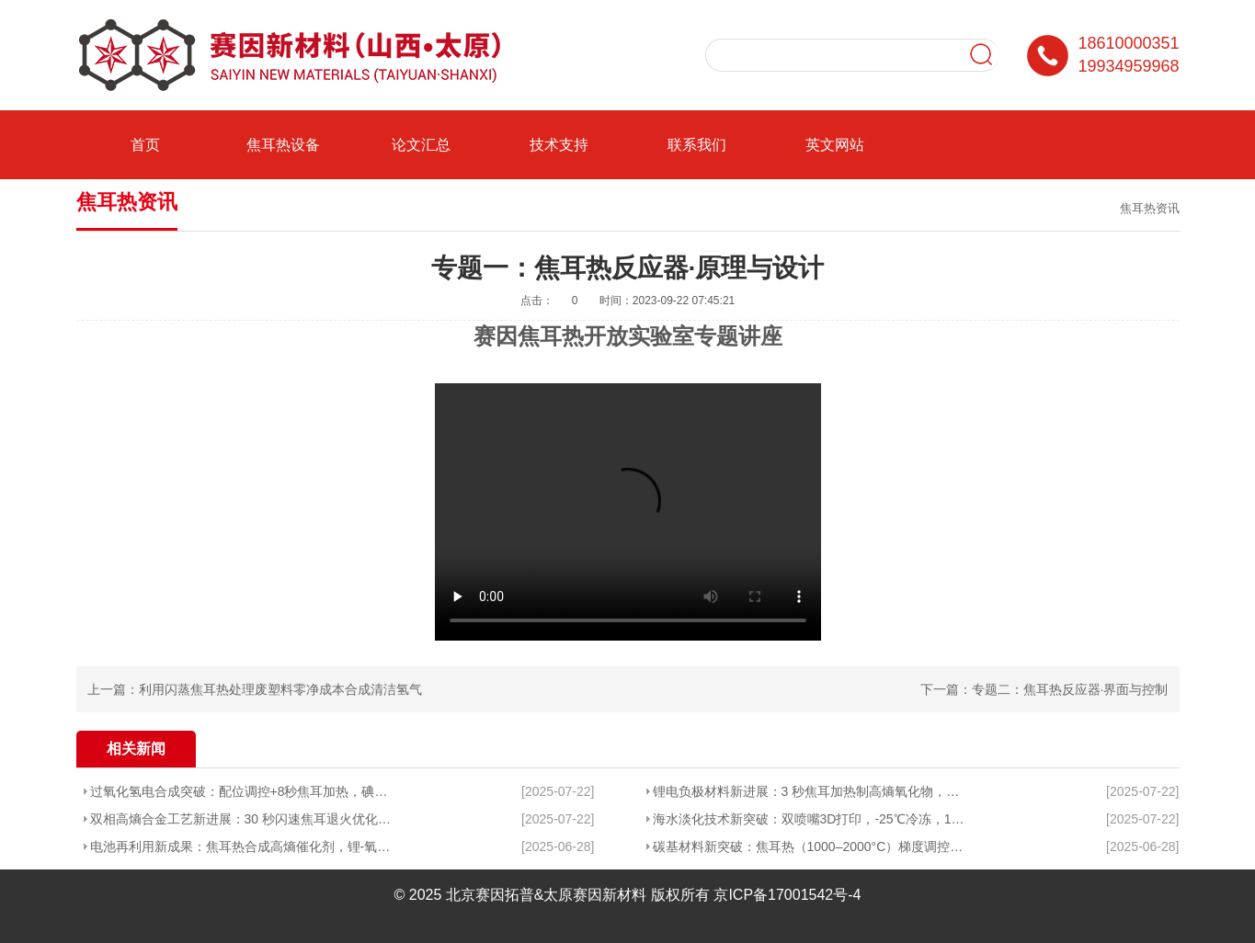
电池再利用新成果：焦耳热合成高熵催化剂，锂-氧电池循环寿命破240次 (241, 846)
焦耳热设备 (283, 145)
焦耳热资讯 (1150, 208)
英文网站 (834, 145)
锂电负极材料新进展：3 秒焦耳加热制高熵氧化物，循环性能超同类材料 (811, 791)
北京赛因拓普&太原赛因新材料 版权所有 (578, 895)
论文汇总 (421, 145)
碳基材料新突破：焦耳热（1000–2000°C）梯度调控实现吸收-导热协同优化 (811, 846)
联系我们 (696, 145)
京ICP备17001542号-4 (787, 895)
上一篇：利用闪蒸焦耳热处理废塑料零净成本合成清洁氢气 (254, 689)
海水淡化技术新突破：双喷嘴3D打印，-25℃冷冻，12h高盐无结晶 (811, 819)
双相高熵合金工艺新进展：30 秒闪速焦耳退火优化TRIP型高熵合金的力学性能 (241, 819)
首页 (145, 145)
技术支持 (559, 145)
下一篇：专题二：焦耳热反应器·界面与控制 (1044, 689)
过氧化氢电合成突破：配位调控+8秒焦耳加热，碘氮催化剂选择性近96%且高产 (241, 791)
